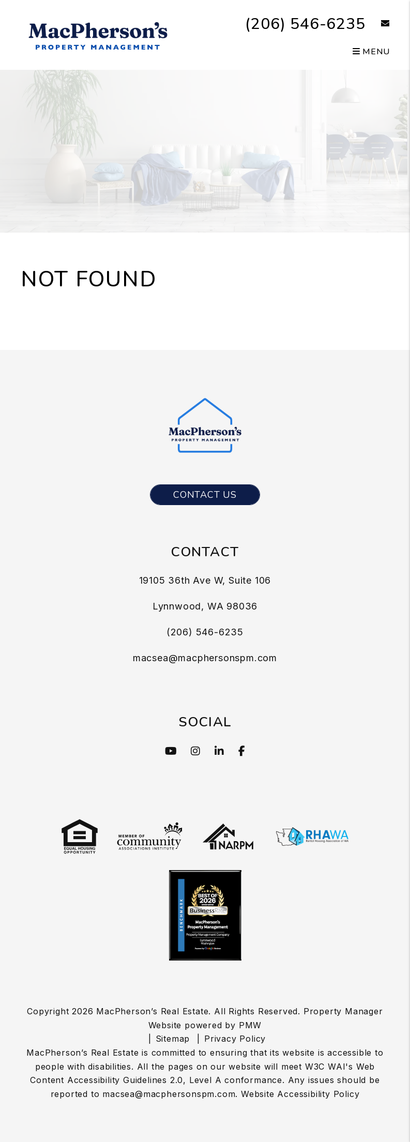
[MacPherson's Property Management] (98, 34)
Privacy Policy (235, 1038)
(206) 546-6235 (305, 24)
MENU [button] (371, 51)
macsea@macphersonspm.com (205, 657)
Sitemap (173, 1038)
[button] (378, 24)
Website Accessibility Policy (300, 1094)
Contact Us (205, 495)
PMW (250, 1025)
